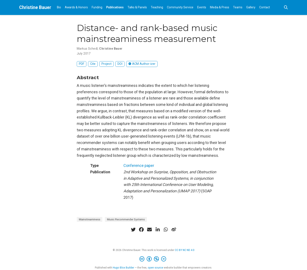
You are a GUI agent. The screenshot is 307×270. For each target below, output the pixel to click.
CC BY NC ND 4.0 (184, 250)
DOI (119, 64)
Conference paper (138, 165)
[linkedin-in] (157, 229)
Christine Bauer (35, 7)
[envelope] (149, 229)
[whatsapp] (165, 229)
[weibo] (174, 229)
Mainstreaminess (89, 219)
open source (155, 267)
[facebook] (141, 229)
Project (106, 64)
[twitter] (133, 229)
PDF (81, 64)
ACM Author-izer (141, 64)
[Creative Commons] (153, 259)
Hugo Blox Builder (123, 267)
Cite (93, 64)
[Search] (286, 7)
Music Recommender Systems (126, 219)
